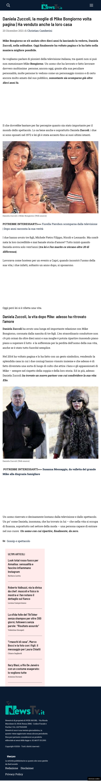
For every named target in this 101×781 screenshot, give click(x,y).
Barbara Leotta (14, 576)
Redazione (11, 768)
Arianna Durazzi (15, 676)
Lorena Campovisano (17, 603)
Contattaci (9, 749)
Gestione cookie (94, 779)
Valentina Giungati (16, 630)
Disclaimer (27, 768)
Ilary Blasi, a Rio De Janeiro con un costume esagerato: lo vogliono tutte (24, 668)
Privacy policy (14, 774)
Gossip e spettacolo (18, 541)
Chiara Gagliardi (15, 653)
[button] (8, 5)
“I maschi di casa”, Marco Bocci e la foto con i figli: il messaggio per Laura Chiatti (24, 645)
